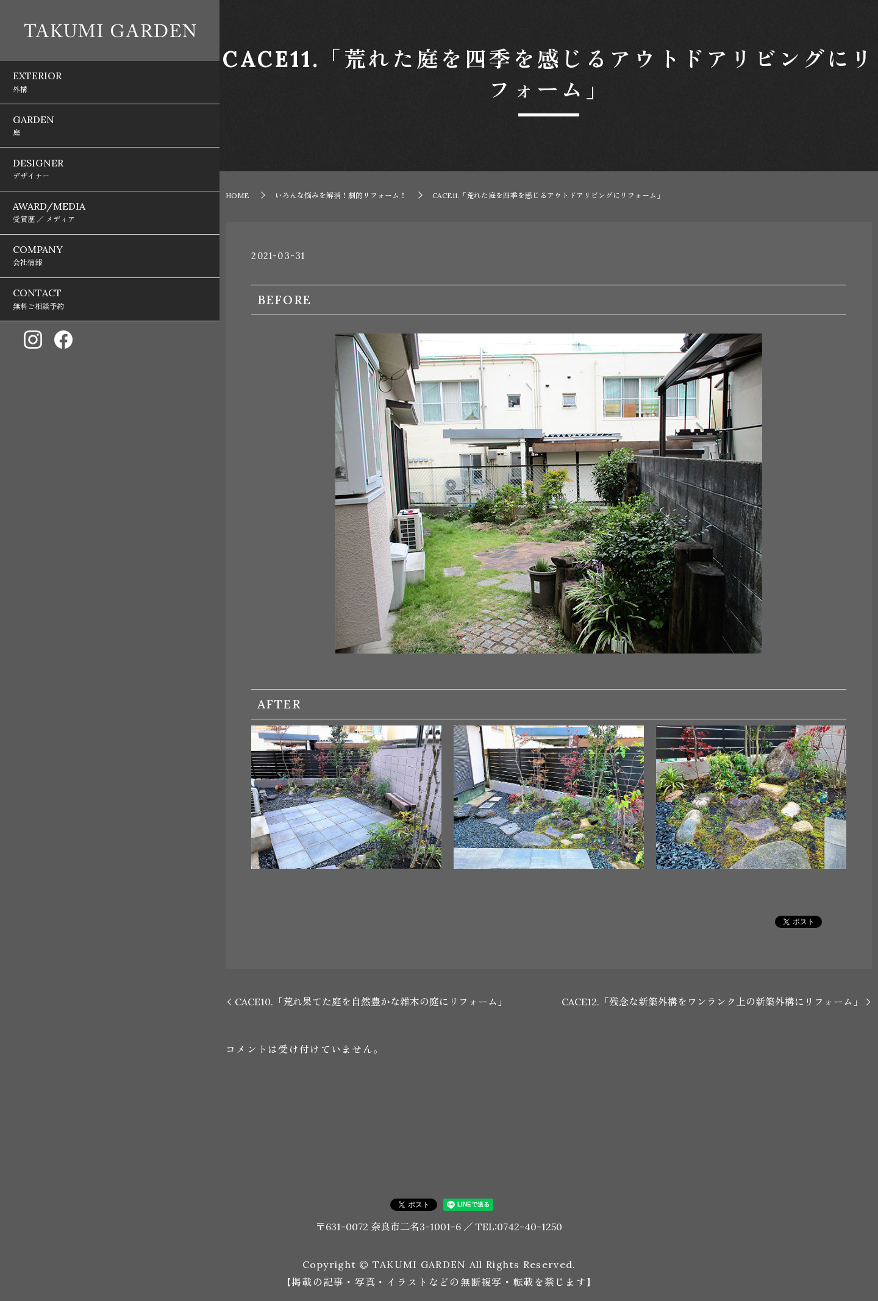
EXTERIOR (109, 74)
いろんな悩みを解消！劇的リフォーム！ (341, 195)
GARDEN (109, 104)
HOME (237, 195)
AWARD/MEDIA (109, 164)
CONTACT (109, 224)
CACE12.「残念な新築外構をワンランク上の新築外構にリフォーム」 (712, 1002)
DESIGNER (109, 134)
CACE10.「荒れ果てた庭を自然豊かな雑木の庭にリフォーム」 (371, 1002)
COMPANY (109, 194)
